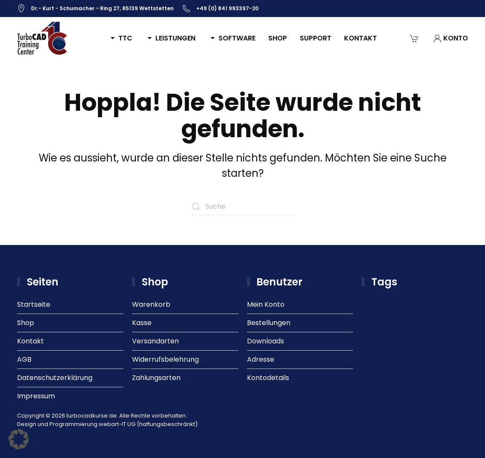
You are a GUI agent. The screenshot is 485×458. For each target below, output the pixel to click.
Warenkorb (151, 304)
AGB (24, 359)
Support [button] (315, 38)
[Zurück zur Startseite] (42, 38)
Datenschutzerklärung (54, 378)
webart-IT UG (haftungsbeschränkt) (148, 424)
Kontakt (360, 38)
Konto (450, 38)
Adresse (260, 359)
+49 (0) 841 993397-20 (220, 8)
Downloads (265, 341)
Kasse (142, 323)
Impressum (36, 396)
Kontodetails (268, 378)
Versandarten (155, 341)
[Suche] (243, 206)
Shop (25, 323)
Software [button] (231, 38)
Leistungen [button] (170, 38)
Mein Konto (265, 304)
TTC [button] (120, 38)
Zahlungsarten (156, 378)
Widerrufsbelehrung (165, 359)
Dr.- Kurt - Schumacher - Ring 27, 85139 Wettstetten (95, 8)
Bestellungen (268, 323)
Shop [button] (277, 38)
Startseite (33, 304)
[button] (18, 439)
